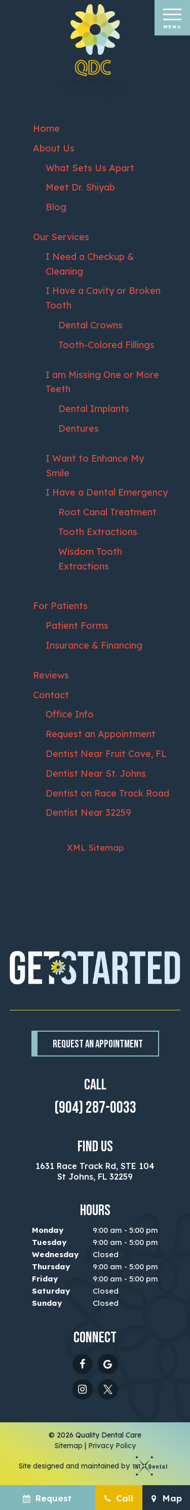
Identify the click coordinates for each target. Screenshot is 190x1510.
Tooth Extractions (97, 532)
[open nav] (172, 17)
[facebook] (82, 1364)
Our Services (61, 237)
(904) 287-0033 (95, 1108)
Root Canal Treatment (107, 512)
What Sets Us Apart (90, 168)
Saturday (51, 1291)
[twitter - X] (108, 1389)
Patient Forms (77, 625)
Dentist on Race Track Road (107, 793)
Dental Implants (93, 408)
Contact (51, 695)
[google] (108, 1364)
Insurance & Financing (94, 645)
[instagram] (82, 1389)
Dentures (78, 428)
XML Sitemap (95, 847)
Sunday (47, 1303)
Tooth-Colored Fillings (106, 345)
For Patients (60, 606)
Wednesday (55, 1254)
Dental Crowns (90, 325)
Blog (56, 207)
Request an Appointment (101, 734)
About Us (53, 148)
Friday (45, 1279)
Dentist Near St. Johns (96, 773)
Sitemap (69, 1445)
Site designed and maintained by (90, 1466)
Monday (47, 1230)
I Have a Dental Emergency (107, 492)
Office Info (70, 714)
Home (46, 128)
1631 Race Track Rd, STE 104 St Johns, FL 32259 (95, 1171)
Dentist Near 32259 (88, 812)
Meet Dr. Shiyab (80, 187)
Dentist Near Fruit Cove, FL (106, 754)
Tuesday (49, 1242)
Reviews (51, 675)
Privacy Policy (112, 1445)
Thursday (51, 1266)
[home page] (95, 51)
